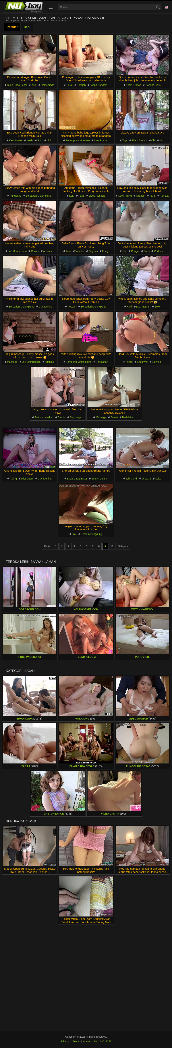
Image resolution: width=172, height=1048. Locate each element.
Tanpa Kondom (98, 85)
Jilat (124, 251)
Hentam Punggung (91, 534)
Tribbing (49, 361)
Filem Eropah (133, 85)
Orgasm (140, 195)
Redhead (159, 251)
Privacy (65, 1041)
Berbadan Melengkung (38, 195)
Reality (35, 251)
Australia (48, 251)
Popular (12, 26)
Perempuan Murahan (78, 140)
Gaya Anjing (125, 195)
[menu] (50, 7)
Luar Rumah (101, 140)
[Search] (158, 7)
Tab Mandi (132, 478)
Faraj (69, 85)
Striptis (62, 417)
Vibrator (80, 251)
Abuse (86, 1041)
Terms (76, 1041)
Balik (47, 546)
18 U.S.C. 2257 (102, 1041)
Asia (34, 85)
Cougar (135, 251)
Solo (39, 140)
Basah (114, 417)
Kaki (161, 140)
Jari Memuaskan (17, 251)
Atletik (129, 361)
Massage (12, 361)
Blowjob (81, 85)
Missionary (27, 478)
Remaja (164, 195)
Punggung (15, 195)
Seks (158, 478)
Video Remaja (97, 195)
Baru (27, 26)
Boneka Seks (153, 85)
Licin (49, 140)
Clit (153, 140)
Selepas (123, 546)
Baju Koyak (76, 417)
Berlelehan (102, 361)
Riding (13, 478)
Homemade (47, 85)
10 (112, 546)
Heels (29, 140)
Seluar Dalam (99, 478)
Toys (124, 140)
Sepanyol (142, 361)
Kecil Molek (15, 140)
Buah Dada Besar (17, 85)
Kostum (71, 306)
